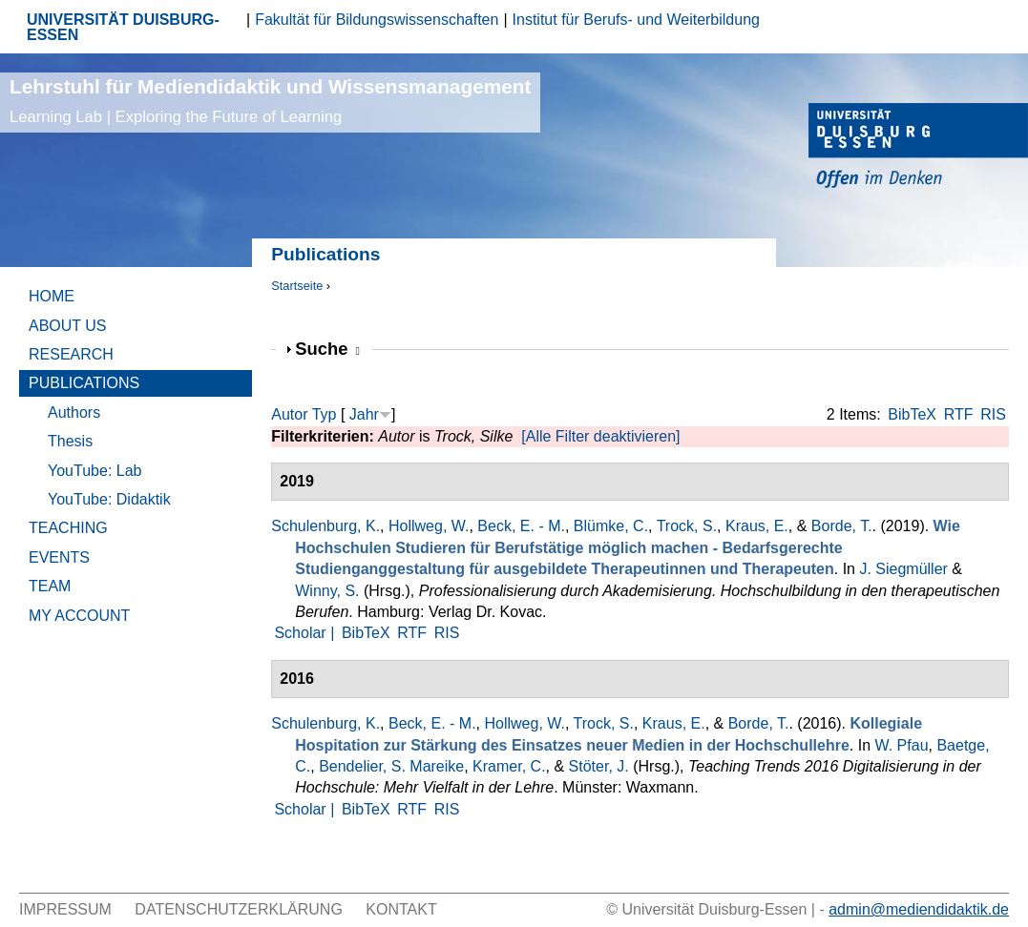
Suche (327, 349)
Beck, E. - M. (521, 526)
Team (50, 586)
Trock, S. (687, 526)
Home (51, 296)
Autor (289, 414)
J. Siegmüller (903, 569)
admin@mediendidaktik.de (919, 909)
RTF (959, 414)
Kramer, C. (508, 766)
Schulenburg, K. (325, 526)
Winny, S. (327, 591)
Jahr (364, 414)
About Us (68, 326)
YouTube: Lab (94, 471)
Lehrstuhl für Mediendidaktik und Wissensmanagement (270, 100)
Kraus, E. (756, 526)
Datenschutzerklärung (239, 909)
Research (71, 354)
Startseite (297, 285)
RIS (993, 414)
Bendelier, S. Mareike (391, 766)
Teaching (68, 528)
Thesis (70, 441)
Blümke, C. (611, 526)
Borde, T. (841, 526)
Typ (324, 414)
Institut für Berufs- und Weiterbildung (636, 19)
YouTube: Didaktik (109, 499)
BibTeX (912, 414)
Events (59, 557)
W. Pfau (902, 745)
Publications (84, 383)
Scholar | (306, 633)
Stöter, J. (599, 766)
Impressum (65, 909)
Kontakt (401, 909)
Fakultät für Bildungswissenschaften (376, 19)
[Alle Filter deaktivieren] (600, 436)
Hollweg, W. (428, 526)
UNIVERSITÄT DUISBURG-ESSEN (123, 27)
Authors (74, 412)
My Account (79, 616)
